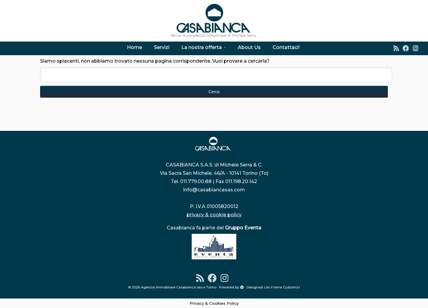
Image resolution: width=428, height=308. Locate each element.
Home (134, 47)
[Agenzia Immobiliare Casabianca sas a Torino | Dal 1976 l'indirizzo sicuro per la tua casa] (214, 21)
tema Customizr (286, 287)
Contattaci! (286, 47)
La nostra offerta (203, 47)
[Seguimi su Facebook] (408, 48)
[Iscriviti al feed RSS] (398, 48)
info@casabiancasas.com (214, 190)
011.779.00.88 (196, 181)
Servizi (161, 47)
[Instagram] (417, 48)
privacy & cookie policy (214, 214)
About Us (249, 47)
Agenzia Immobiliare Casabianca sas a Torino (178, 287)
